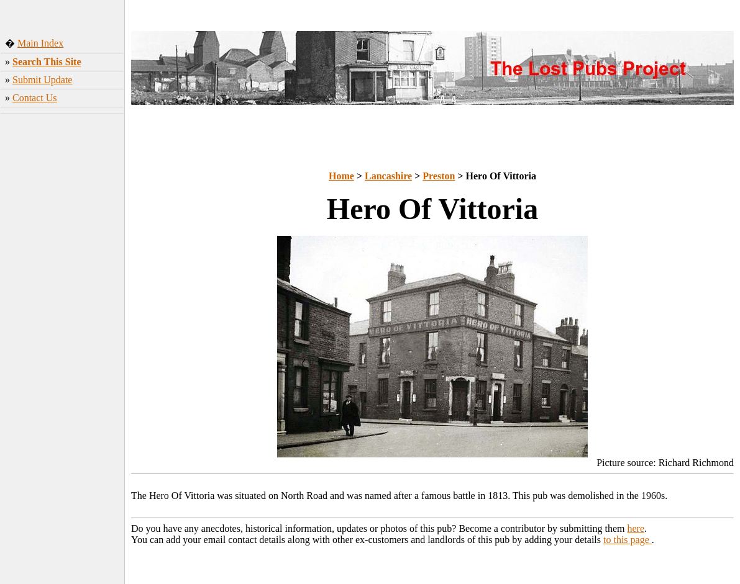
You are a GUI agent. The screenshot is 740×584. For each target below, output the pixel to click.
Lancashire (388, 176)
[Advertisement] (62, 303)
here (636, 528)
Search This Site (46, 61)
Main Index (40, 43)
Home (341, 176)
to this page (627, 539)
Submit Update (42, 79)
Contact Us (34, 97)
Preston (439, 176)
